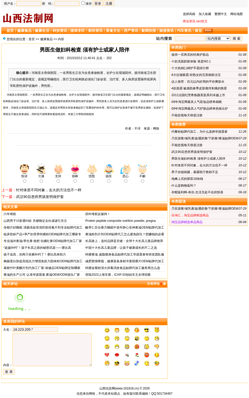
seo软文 (201, 21)
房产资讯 (131, 31)
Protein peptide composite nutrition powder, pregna (120, 221)
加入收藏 (205, 14)
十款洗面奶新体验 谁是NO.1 (191, 61)
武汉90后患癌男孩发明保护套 (40, 197)
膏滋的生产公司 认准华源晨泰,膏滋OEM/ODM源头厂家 (42, 274)
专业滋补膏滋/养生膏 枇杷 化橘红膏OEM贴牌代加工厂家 (43, 241)
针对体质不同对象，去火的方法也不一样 (48, 190)
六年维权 (10, 214)
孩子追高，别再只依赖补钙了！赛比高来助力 (35, 254)
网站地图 (236, 14)
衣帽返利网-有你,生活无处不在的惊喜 (197, 192)
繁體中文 (221, 14)
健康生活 (42, 31)
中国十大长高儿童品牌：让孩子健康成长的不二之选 (121, 248)
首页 (10, 31)
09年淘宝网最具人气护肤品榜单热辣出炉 (199, 108)
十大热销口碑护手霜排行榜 (190, 68)
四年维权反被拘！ (97, 214)
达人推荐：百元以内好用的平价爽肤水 (197, 81)
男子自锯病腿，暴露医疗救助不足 (194, 172)
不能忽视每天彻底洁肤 (187, 115)
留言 (198, 31)
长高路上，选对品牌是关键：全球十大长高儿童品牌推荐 (124, 241)
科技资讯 (60, 31)
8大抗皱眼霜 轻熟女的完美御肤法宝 (196, 75)
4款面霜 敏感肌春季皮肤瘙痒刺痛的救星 (199, 88)
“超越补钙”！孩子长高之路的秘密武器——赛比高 (37, 248)
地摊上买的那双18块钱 (187, 179)
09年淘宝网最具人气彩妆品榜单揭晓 (196, 102)
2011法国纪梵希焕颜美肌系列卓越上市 (198, 95)
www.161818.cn (127, 388)
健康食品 (24, 31)
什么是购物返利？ (183, 185)
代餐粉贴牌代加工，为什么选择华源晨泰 (199, 131)
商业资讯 (189, 21)
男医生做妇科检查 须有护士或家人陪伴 (198, 158)
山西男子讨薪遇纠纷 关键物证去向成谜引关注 (35, 221)
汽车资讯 (184, 31)
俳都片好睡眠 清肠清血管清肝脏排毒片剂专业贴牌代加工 (43, 227)
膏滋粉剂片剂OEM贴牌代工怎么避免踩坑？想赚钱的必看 (124, 234)
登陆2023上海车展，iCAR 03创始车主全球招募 (117, 274)
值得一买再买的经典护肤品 (190, 54)
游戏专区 (77, 31)
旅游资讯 (166, 31)
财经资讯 (95, 31)
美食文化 (113, 31)
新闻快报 (148, 31)
